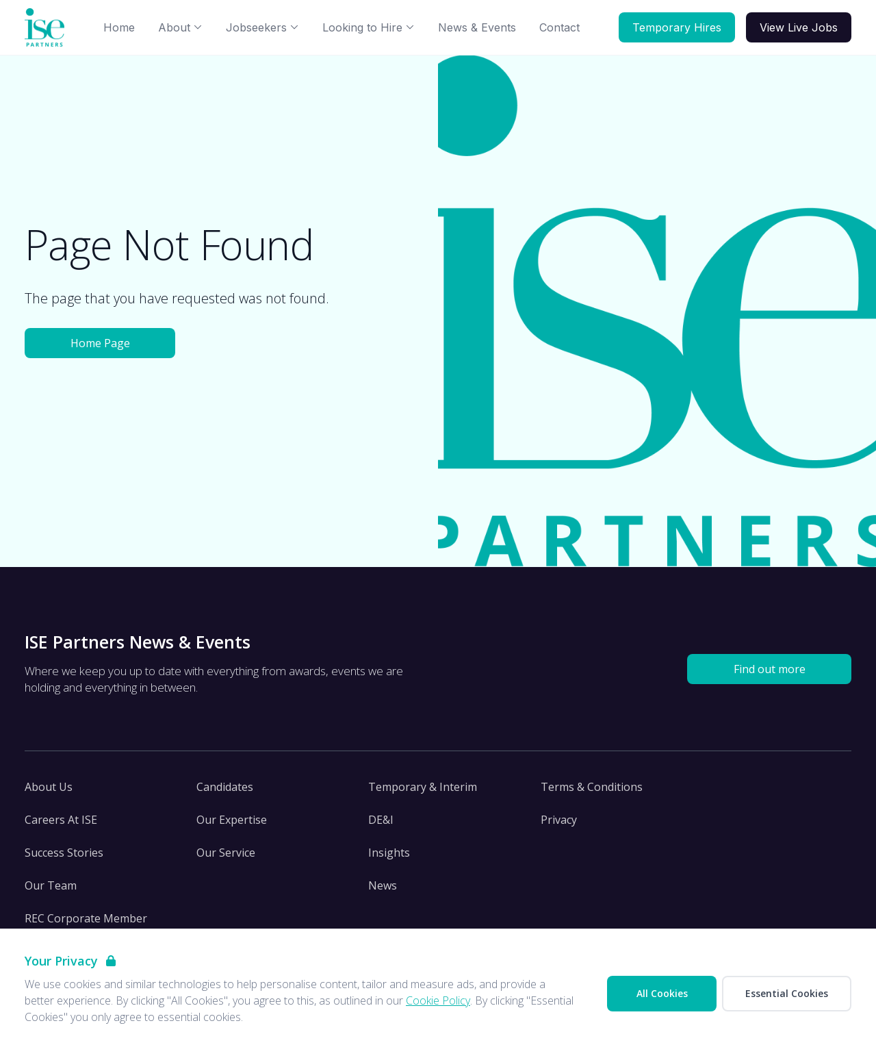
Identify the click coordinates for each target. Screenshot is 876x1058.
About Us (49, 786)
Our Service (225, 852)
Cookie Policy (438, 1000)
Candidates (224, 786)
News (382, 885)
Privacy (559, 819)
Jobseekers (262, 27)
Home (119, 27)
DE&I (381, 819)
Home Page (100, 343)
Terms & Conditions (592, 786)
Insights (389, 852)
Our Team (51, 885)
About (180, 27)
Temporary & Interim (422, 786)
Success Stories (64, 852)
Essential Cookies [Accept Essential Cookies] (786, 993)
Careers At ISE (61, 819)
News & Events (477, 27)
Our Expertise (231, 819)
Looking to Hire (368, 27)
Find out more (770, 669)
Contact (559, 27)
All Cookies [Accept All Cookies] (662, 993)
